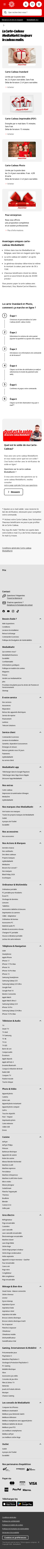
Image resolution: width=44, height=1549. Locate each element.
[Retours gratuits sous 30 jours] (13, 750)
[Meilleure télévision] (9, 1417)
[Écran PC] (5, 896)
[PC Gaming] (6, 1366)
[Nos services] (6, 702)
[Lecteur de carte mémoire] (11, 939)
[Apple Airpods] (7, 1059)
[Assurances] (6, 705)
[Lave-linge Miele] (8, 1243)
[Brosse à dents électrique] (11, 1318)
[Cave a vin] (6, 1266)
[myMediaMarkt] (7, 757)
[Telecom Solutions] (8, 725)
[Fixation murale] (7, 1079)
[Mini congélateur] (8, 1276)
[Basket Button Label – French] (39, 4)
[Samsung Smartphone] (10, 977)
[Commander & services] (10, 637)
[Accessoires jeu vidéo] (10, 1376)
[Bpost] (6, 1469)
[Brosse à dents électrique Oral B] (13, 1321)
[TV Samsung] (6, 1035)
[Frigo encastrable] (8, 1223)
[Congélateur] (6, 1273)
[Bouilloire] (5, 1198)
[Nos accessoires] (8, 836)
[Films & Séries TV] (8, 1382)
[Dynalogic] (20, 1469)
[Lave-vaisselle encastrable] (12, 1233)
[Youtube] (9, 611)
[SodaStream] (6, 1188)
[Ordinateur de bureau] (10, 919)
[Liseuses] (5, 902)
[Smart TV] (5, 1029)
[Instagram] (14, 611)
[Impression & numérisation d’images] (15, 793)
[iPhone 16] (6, 967)
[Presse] (4, 675)
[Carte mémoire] (7, 1123)
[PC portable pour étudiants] (12, 892)
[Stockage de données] (10, 899)
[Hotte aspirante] (8, 1256)
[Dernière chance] (8, 848)
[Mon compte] (26, 4)
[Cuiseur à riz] (6, 1205)
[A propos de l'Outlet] (9, 821)
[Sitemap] (5, 690)
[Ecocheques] (6, 878)
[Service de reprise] (8, 715)
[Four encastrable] (8, 1263)
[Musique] (5, 1392)
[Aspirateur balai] (8, 1308)
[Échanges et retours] (9, 747)
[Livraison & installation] (10, 630)
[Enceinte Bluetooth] (9, 1065)
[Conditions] (6, 627)
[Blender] (5, 1201)
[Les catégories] (4, 4)
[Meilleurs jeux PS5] (8, 1427)
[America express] (6, 1489)
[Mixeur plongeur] (8, 1185)
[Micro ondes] (6, 1181)
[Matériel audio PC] (8, 926)
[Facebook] (4, 611)
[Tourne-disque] (7, 1082)
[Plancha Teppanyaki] (9, 1191)
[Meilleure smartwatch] (10, 1411)
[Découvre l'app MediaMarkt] (12, 778)
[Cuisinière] (6, 1226)
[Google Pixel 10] (7, 990)
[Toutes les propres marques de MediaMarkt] (18, 815)
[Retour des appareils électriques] (14, 712)
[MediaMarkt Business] (10, 655)
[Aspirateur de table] (9, 1314)
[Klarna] (27, 1490)
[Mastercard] (12, 1483)
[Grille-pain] (6, 1208)
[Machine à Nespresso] (10, 1175)
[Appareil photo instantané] (11, 1103)
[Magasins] (5, 671)
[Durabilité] (5, 658)
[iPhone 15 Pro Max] (9, 1014)
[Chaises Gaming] (8, 1396)
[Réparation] (6, 709)
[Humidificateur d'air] (9, 1341)
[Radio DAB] (6, 1072)
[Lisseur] (4, 1298)
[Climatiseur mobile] (9, 1334)
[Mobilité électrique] (9, 1369)
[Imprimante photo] (8, 1120)
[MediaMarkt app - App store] (9, 1503)
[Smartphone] (6, 954)
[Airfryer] (5, 1142)
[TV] (3, 1025)
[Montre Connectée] (9, 994)
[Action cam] (6, 1100)
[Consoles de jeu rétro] (10, 1379)
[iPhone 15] (6, 974)
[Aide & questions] (8, 623)
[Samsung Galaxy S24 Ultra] (11, 1010)
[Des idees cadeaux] (9, 854)
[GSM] (4, 951)
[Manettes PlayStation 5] (10, 1359)
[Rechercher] (5, 12)
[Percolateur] (6, 1171)
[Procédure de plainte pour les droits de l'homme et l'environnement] (22, 686)
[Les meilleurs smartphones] (12, 1430)
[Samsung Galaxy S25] (10, 981)
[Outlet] (4, 818)
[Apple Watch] (6, 997)
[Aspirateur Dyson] (8, 1304)
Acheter (9, 87)
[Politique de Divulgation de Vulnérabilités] (17, 640)
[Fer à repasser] (7, 1324)
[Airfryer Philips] (7, 1145)
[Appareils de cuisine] (9, 1155)
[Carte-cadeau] (7, 790)
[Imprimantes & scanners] (11, 912)
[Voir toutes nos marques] (11, 811)
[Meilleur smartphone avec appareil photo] (17, 1420)
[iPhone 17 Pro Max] (9, 964)
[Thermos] (5, 1195)
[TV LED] (4, 1045)
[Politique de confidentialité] (11, 1521)
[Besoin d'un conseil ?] (9, 868)
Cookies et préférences (15, 1537)
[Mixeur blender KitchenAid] (11, 1161)
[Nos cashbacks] (7, 851)
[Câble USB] (6, 1127)
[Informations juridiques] (10, 665)
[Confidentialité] (7, 661)
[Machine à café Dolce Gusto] (12, 1178)
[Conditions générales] (9, 1517)
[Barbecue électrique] (9, 1151)
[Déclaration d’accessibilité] (10, 1533)
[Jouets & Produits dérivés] (11, 1389)
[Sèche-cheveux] (7, 1294)
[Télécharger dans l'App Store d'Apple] (15, 775)
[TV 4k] (4, 1039)
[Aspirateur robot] (8, 1311)
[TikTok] (18, 611)
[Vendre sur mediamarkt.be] (11, 678)
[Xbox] (4, 1372)
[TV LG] (4, 1042)
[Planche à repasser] (9, 1328)
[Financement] (6, 719)
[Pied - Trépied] (7, 1117)
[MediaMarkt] (13, 4)
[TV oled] (5, 1032)
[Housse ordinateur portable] (12, 936)
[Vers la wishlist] (32, 4)
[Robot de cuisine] (8, 1158)
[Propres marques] (8, 858)
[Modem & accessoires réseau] (12, 929)
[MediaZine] (6, 796)
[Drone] (4, 1130)
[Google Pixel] (6, 987)
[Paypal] (17, 1489)
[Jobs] (3, 681)
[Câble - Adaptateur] (9, 916)
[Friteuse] (5, 1148)
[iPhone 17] (6, 961)
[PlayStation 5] (7, 1356)
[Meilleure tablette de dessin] (12, 1424)
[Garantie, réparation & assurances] (14, 743)
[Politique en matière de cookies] (13, 668)
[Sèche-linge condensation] (11, 1253)
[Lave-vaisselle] (7, 1230)
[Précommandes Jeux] (9, 1352)
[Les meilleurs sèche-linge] (11, 1437)
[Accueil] (4, 25)
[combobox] (24, 12)
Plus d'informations (14, 230)
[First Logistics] (31, 1469)
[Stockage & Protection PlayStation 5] (15, 1362)
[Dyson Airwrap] (7, 1301)
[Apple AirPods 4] (7, 1062)
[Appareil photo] (7, 1093)
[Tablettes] (5, 906)
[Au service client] (8, 760)
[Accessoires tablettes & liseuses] (14, 909)
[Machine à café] (7, 1165)
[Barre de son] (6, 1049)
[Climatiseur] (6, 1331)
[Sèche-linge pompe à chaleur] (12, 1250)
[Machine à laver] (8, 1240)
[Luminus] (5, 722)
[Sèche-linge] (6, 1246)
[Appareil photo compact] (10, 1107)
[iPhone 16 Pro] (7, 1007)
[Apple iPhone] (7, 957)
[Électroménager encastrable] (12, 1236)
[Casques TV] (6, 1075)
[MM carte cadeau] (22, 1483)
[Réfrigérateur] (7, 1220)
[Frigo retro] (6, 1269)
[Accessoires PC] (7, 922)
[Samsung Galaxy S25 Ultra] (11, 984)
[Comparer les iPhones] (10, 1407)
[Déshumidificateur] (8, 1338)
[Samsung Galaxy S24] (10, 1004)
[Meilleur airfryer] (8, 1434)
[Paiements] (6, 753)
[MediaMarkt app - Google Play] (25, 1503)
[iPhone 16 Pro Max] (9, 971)
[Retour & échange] (8, 633)
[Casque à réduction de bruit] (12, 1069)
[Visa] (33, 1483)
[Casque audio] (7, 1052)
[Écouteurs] (6, 1055)
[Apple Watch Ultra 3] (9, 1000)
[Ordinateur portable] (9, 889)
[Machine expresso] (8, 1168)
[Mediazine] (6, 864)
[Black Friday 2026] (8, 874)
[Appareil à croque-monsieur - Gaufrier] (16, 1259)
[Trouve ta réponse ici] (14, 598)
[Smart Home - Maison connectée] (14, 1291)
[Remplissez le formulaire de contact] (20, 605)
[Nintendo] (5, 1386)
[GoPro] (4, 1110)
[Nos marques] (7, 871)
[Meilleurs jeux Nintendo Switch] (13, 1414)
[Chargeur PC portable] (10, 932)
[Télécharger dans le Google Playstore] (16, 772)
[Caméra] (5, 1097)
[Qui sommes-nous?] (9, 652)
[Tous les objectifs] (8, 1113)
